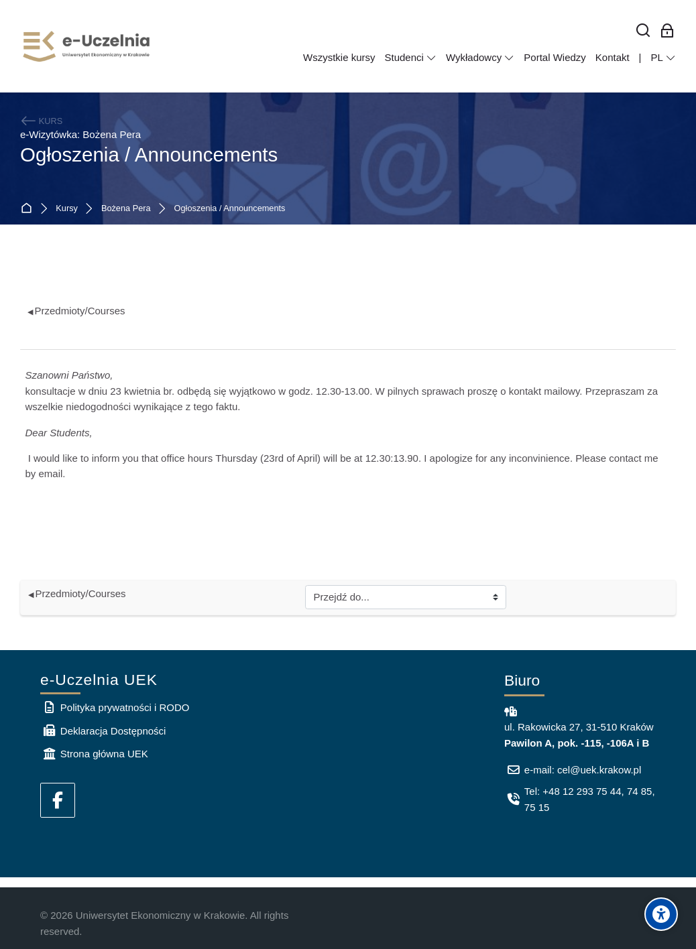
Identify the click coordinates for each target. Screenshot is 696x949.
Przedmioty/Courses (76, 310)
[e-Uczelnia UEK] (87, 46)
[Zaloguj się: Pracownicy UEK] (667, 31)
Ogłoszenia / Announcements (230, 208)
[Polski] (663, 58)
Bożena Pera (126, 208)
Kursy (67, 208)
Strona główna (29, 208)
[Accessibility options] (661, 914)
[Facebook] (57, 800)
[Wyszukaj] (643, 31)
